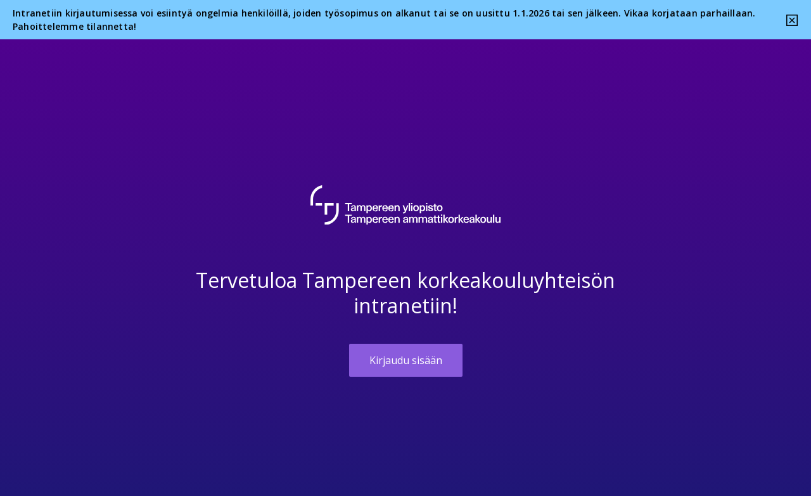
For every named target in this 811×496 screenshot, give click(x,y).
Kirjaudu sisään (405, 360)
